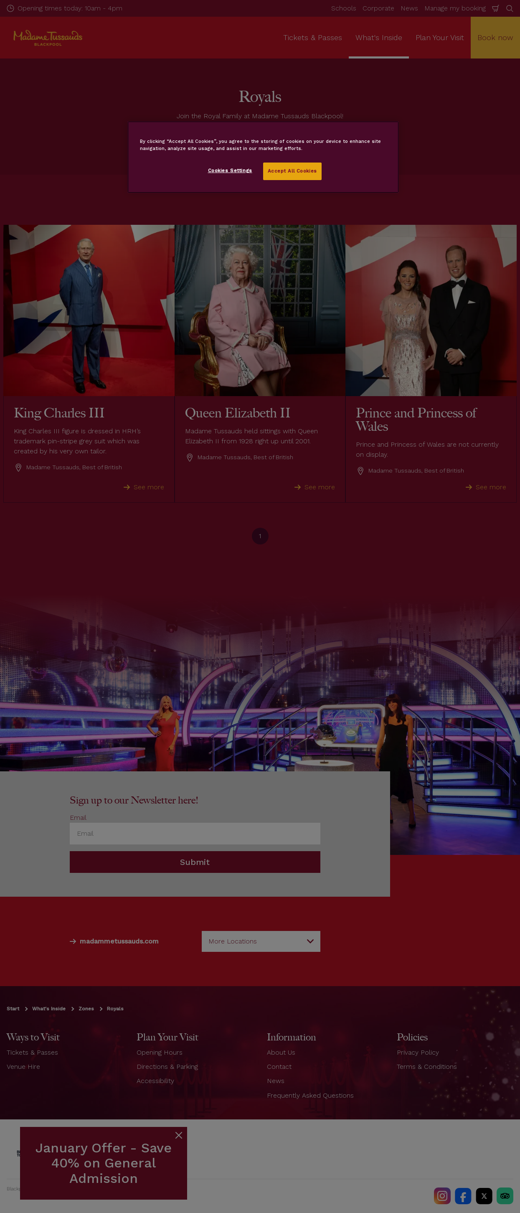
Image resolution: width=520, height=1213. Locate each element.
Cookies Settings (230, 170)
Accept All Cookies (292, 171)
